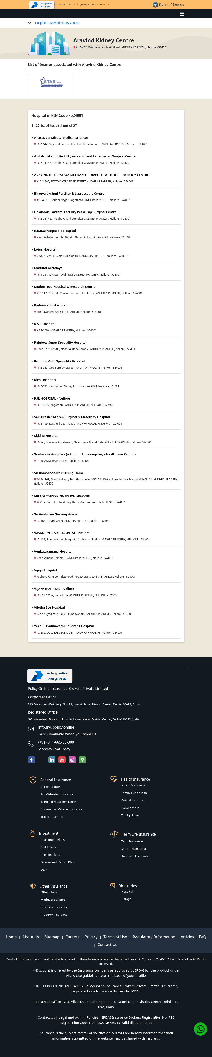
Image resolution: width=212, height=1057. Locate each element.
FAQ (202, 936)
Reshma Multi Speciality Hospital (59, 361)
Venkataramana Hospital (53, 551)
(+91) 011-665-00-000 (91, 4)
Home (12, 936)
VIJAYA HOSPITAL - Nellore (54, 589)
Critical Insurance (133, 800)
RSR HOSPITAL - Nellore (52, 398)
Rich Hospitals (45, 380)
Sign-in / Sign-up (168, 4)
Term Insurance (132, 841)
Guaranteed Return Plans (58, 862)
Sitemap (53, 936)
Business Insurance (54, 907)
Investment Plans (53, 840)
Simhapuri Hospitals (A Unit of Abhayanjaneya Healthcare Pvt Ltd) (85, 454)
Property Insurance (54, 915)
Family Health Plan (134, 793)
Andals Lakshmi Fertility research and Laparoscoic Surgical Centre (85, 156)
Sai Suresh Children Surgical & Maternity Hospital (72, 417)
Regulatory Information (154, 936)
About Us (31, 936)
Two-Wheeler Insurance (57, 794)
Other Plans (49, 892)
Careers (71, 936)
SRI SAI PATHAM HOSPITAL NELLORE (62, 495)
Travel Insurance (52, 817)
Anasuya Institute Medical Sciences (61, 137)
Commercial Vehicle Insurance (62, 809)
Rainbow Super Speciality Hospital (60, 342)
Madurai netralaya (48, 268)
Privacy (92, 936)
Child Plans (48, 847)
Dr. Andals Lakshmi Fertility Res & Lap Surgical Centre (75, 212)
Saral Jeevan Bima (133, 849)
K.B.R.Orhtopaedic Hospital (55, 231)
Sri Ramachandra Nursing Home (59, 473)
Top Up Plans (130, 815)
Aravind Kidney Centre (64, 23)
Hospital (40, 23)
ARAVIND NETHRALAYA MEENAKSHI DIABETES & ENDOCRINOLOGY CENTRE (91, 175)
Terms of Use (115, 936)
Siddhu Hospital (46, 435)
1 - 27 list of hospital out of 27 (54, 125)
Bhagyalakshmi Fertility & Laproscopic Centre (69, 193)
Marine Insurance (53, 900)
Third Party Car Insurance (58, 802)
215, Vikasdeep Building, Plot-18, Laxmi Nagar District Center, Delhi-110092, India (84, 704)
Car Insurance (50, 787)
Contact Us (107, 944)
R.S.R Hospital (45, 324)
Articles (188, 936)
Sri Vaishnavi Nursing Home (55, 514)
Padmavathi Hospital (50, 305)
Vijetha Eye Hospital (49, 607)
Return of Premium (134, 856)
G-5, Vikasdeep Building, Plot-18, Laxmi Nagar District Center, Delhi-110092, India (84, 719)
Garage (126, 899)
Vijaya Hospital (45, 570)
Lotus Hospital (45, 249)
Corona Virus (130, 808)
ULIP (44, 870)
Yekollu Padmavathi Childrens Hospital (64, 626)
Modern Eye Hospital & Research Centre (65, 286)
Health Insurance (133, 785)
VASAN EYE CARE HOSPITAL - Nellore (62, 533)
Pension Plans (50, 855)
